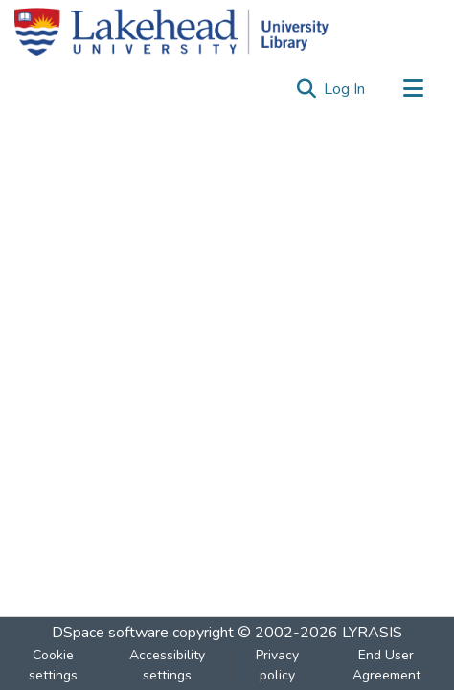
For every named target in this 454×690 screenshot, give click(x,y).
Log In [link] (345, 89)
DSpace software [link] (110, 632)
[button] (306, 89)
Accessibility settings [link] (167, 665)
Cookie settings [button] (53, 665)
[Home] (171, 32)
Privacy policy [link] (277, 665)
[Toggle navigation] (413, 89)
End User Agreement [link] (386, 665)
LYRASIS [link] (372, 632)
